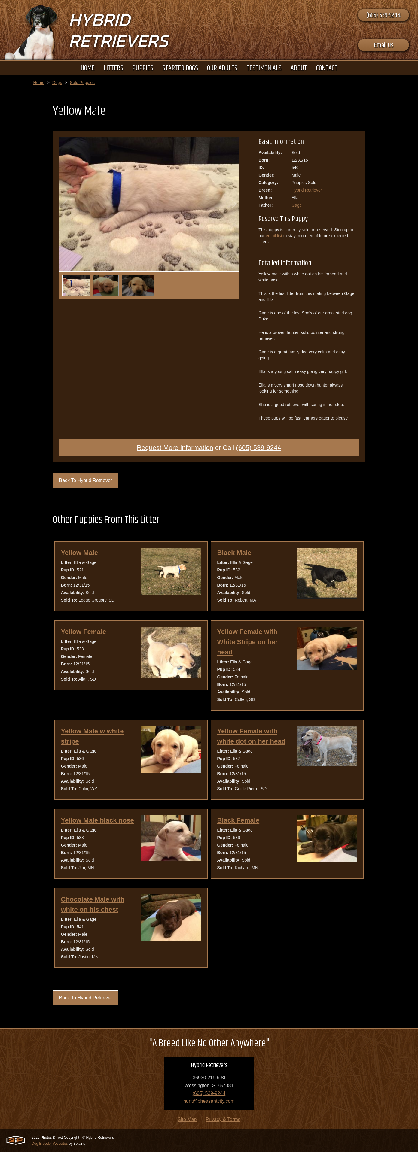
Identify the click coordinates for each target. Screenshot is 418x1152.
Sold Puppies (82, 82)
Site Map (187, 1119)
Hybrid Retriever (306, 190)
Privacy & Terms (223, 1119)
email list (274, 235)
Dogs (57, 82)
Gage (296, 205)
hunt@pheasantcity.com (209, 1101)
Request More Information (175, 447)
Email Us (383, 45)
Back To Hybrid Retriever (85, 480)
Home (38, 82)
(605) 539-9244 (383, 15)
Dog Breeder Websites (50, 1143)
